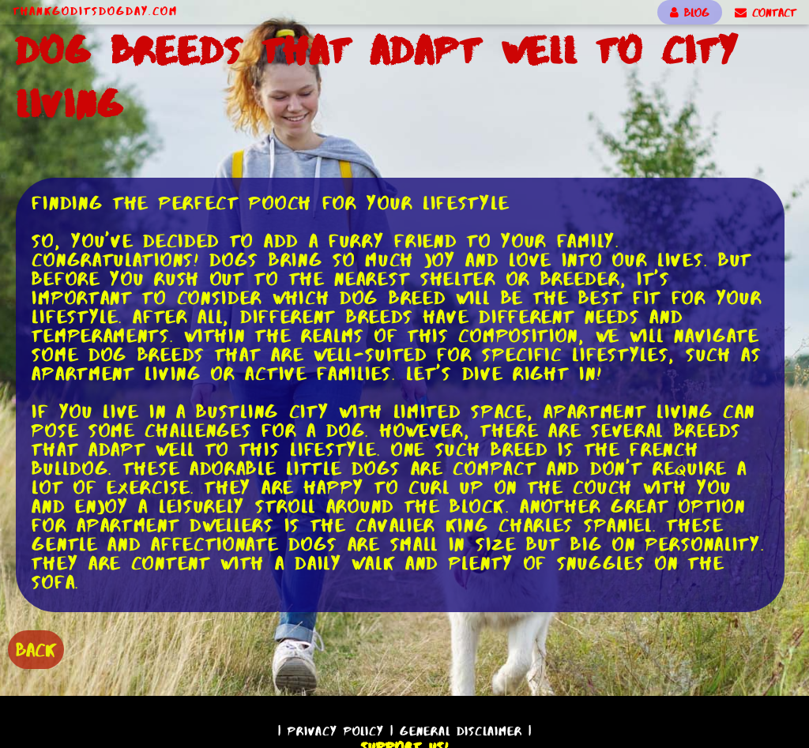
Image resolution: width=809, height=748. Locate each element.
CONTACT (765, 13)
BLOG (689, 13)
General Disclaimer (461, 731)
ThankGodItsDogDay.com (95, 11)
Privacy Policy (336, 731)
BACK (36, 649)
